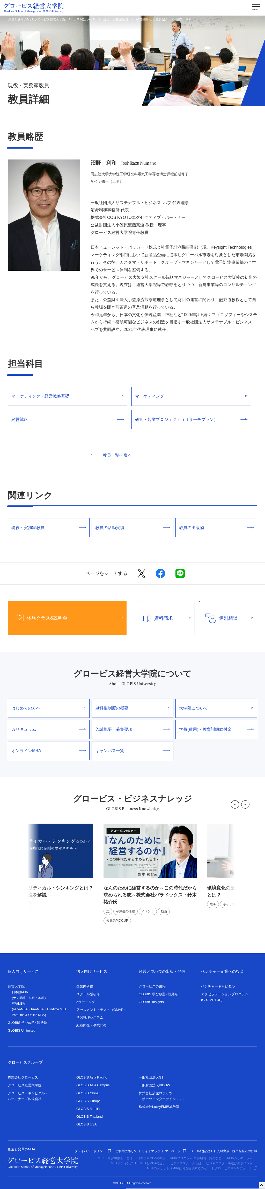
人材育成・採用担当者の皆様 (237, 1151)
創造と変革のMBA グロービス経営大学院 (36, 19)
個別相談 (226, 618)
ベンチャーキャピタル (218, 986)
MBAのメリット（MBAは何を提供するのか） (178, 1168)
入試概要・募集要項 (132, 729)
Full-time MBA (57, 1009)
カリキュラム (48, 729)
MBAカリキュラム (240, 1158)
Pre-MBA (37, 1009)
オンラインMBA (48, 750)
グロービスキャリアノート (236, 1168)
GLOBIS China (87, 1093)
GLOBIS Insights (151, 1002)
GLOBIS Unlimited (21, 1030)
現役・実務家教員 (115, 19)
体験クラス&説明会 (65, 618)
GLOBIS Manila (88, 1109)
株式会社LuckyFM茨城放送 (159, 1107)
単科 (32, 998)
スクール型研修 (88, 994)
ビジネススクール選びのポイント (229, 1163)
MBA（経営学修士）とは (115, 1158)
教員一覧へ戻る (111, 455)
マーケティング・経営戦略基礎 (67, 396)
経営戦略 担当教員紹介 (152, 19)
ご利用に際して (126, 1151)
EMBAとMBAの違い (152, 1163)
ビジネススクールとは (185, 1163)
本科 (41, 998)
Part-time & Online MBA (28, 1015)
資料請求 (164, 618)
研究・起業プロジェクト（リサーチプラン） (191, 419)
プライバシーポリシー (93, 1151)
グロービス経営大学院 (24, 1085)
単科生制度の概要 (132, 708)
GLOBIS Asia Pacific (91, 1077)
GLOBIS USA (86, 1124)
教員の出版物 (216, 527)
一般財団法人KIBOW (154, 1085)
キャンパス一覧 (132, 750)
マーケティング (191, 396)
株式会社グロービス (23, 1077)
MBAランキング (122, 1163)
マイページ (175, 1151)
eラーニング (85, 1002)
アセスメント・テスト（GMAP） (101, 1010)
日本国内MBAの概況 (151, 1158)
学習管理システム (89, 1017)
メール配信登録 (201, 1151)
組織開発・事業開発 (91, 1025)
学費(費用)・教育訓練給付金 (216, 729)
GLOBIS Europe (88, 1101)
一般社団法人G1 (151, 1077)
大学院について (84, 19)
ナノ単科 (19, 998)
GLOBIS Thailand (89, 1116)
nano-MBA (20, 1009)
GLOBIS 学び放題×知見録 (27, 1023)
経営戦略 (67, 419)
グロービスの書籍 (152, 986)
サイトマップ (151, 1151)
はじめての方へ (48, 708)
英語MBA (18, 1003)
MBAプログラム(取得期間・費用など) (196, 1158)
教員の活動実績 (132, 527)
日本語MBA (20, 992)
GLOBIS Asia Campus (93, 1085)
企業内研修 (84, 986)
